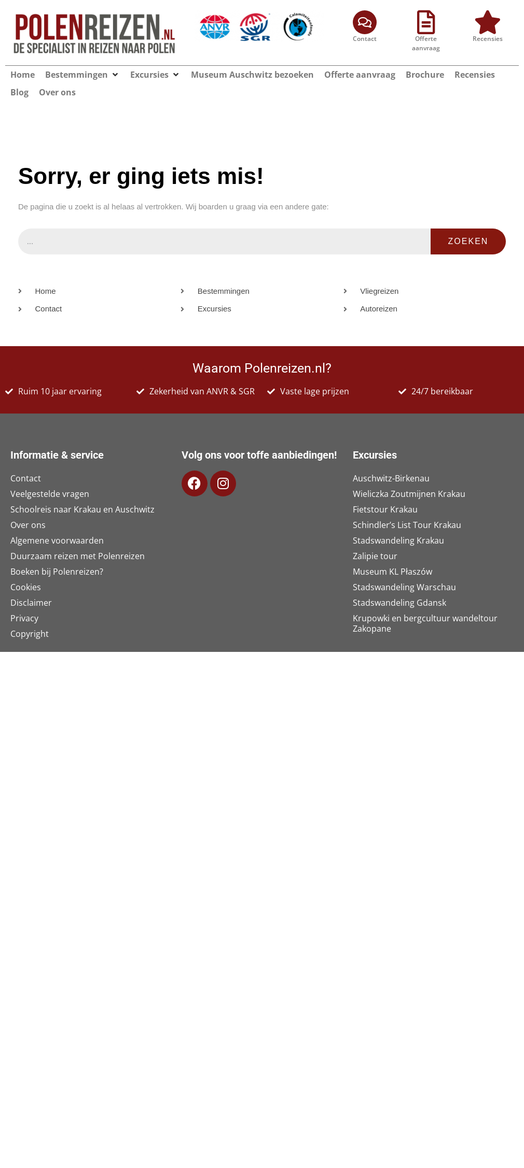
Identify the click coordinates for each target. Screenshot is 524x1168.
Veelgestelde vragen (49, 477)
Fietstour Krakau (385, 492)
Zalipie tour (375, 539)
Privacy (24, 601)
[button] (115, 74)
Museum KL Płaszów (392, 555)
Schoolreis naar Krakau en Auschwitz (82, 492)
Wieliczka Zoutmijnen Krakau (409, 477)
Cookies (25, 570)
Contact (365, 38)
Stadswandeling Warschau (404, 570)
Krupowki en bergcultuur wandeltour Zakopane (425, 607)
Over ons (28, 508)
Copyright (29, 617)
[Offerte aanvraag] (426, 22)
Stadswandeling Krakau (398, 524)
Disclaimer (31, 586)
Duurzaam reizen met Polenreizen (77, 539)
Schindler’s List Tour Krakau (407, 508)
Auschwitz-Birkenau (391, 461)
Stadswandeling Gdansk (399, 586)
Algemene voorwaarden (57, 524)
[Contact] (365, 22)
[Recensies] (488, 22)
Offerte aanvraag (426, 43)
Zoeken (468, 224)
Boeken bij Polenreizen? (56, 555)
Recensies (488, 38)
